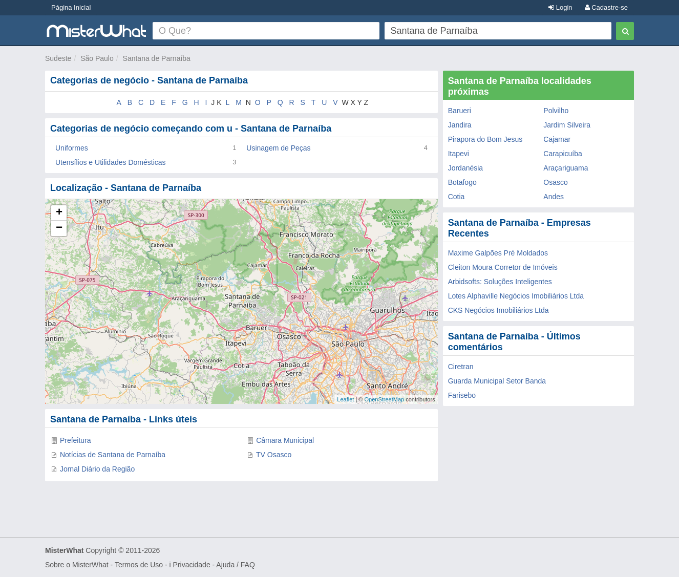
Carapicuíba (562, 153)
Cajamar (556, 139)
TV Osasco (273, 455)
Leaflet (345, 399)
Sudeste (58, 58)
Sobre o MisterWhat (77, 565)
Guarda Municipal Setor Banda (497, 381)
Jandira (460, 125)
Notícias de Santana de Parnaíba (112, 455)
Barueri (459, 110)
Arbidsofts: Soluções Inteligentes (500, 281)
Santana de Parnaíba (156, 58)
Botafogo (462, 182)
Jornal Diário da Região (97, 469)
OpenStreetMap (384, 399)
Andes (553, 197)
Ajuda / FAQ (235, 565)
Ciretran (461, 366)
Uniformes (71, 148)
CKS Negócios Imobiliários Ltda (498, 310)
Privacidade (191, 565)
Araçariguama (565, 168)
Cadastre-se (606, 7)
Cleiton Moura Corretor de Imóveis (503, 267)
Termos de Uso (139, 565)
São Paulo (97, 58)
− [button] (59, 228)
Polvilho (555, 110)
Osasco (555, 182)
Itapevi (458, 153)
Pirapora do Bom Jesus (485, 139)
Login (560, 7)
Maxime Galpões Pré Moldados (498, 253)
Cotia (456, 197)
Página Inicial (71, 7)
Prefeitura (75, 440)
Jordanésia (465, 168)
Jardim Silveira (566, 125)
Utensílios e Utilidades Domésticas (110, 162)
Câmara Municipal (285, 440)
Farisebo (462, 395)
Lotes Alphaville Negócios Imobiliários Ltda (516, 296)
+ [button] (59, 213)
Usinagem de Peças (278, 148)
